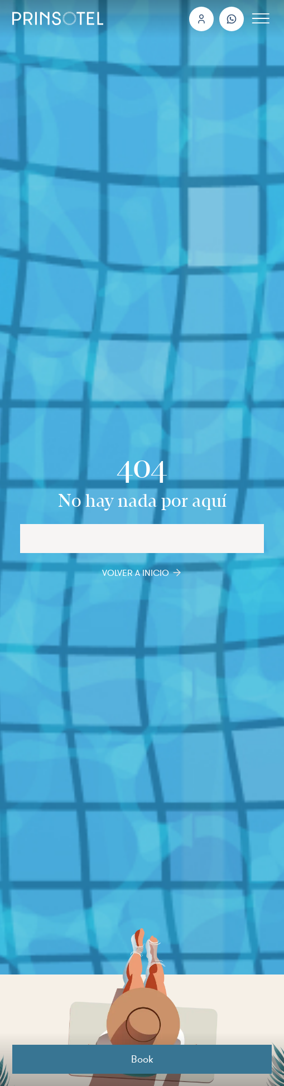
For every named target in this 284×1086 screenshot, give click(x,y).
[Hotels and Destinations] (142, 538)
